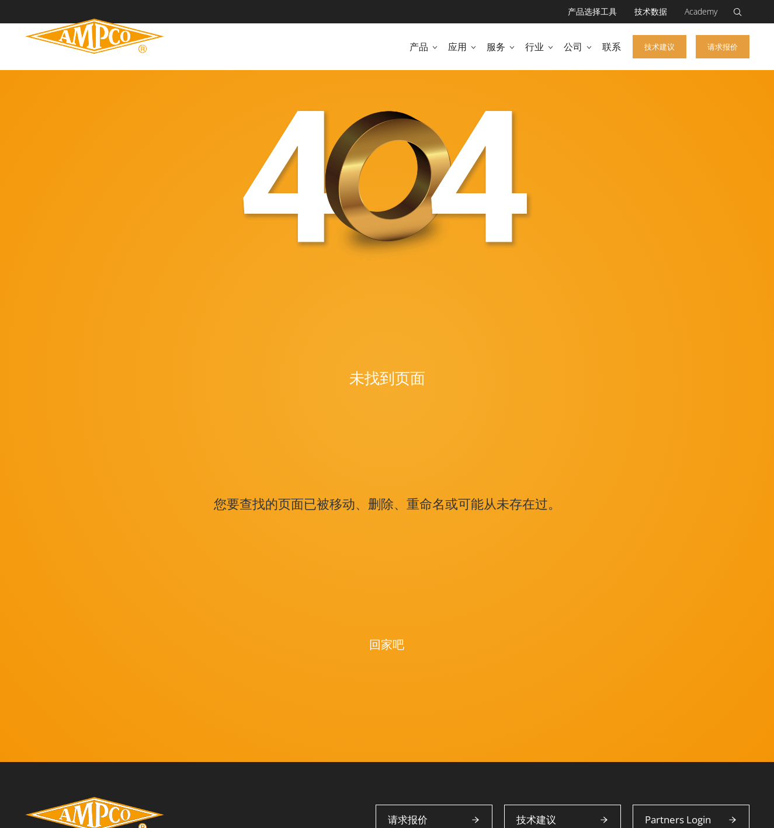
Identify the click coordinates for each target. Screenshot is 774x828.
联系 (611, 46)
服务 (496, 46)
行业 (534, 46)
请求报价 (722, 46)
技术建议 (659, 46)
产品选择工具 (592, 11)
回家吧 (386, 645)
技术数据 (650, 11)
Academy (701, 11)
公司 (573, 46)
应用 (457, 46)
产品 (418, 46)
